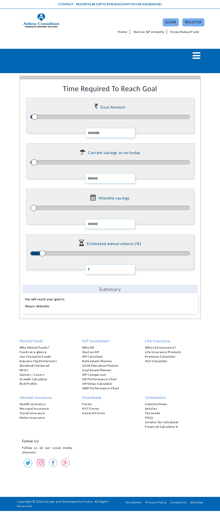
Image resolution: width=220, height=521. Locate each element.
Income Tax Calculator (162, 422)
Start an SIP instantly (149, 32)
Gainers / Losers (32, 374)
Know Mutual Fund (184, 32)
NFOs (24, 370)
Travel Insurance (32, 413)
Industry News (156, 404)
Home (122, 32)
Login (170, 22)
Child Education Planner (100, 365)
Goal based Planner (97, 370)
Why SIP (88, 347)
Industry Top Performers (38, 361)
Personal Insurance (34, 408)
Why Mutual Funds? (35, 347)
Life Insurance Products (163, 352)
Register (193, 22)
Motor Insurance (32, 417)
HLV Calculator (156, 361)
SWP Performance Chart (100, 388)
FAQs (149, 417)
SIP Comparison (94, 374)
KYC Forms (90, 408)
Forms (87, 404)
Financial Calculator (161, 427)
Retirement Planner (97, 361)
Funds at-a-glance (33, 352)
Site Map (196, 502)
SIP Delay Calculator (97, 384)
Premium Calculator (160, 356)
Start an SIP (90, 352)
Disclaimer (134, 502)
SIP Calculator (92, 356)
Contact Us (178, 502)
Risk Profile (28, 384)
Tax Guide (152, 413)
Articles (151, 408)
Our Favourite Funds (35, 356)
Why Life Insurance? (160, 347)
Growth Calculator (34, 379)
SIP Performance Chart (99, 379)
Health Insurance (33, 404)
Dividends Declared (35, 365)
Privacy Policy (156, 502)
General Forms (93, 413)
